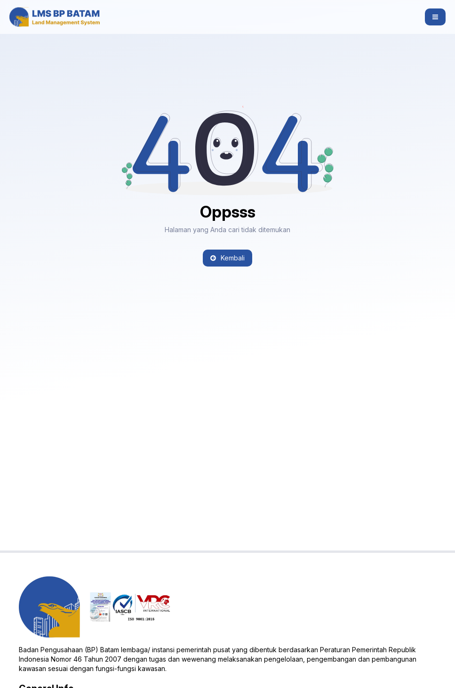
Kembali (227, 258)
